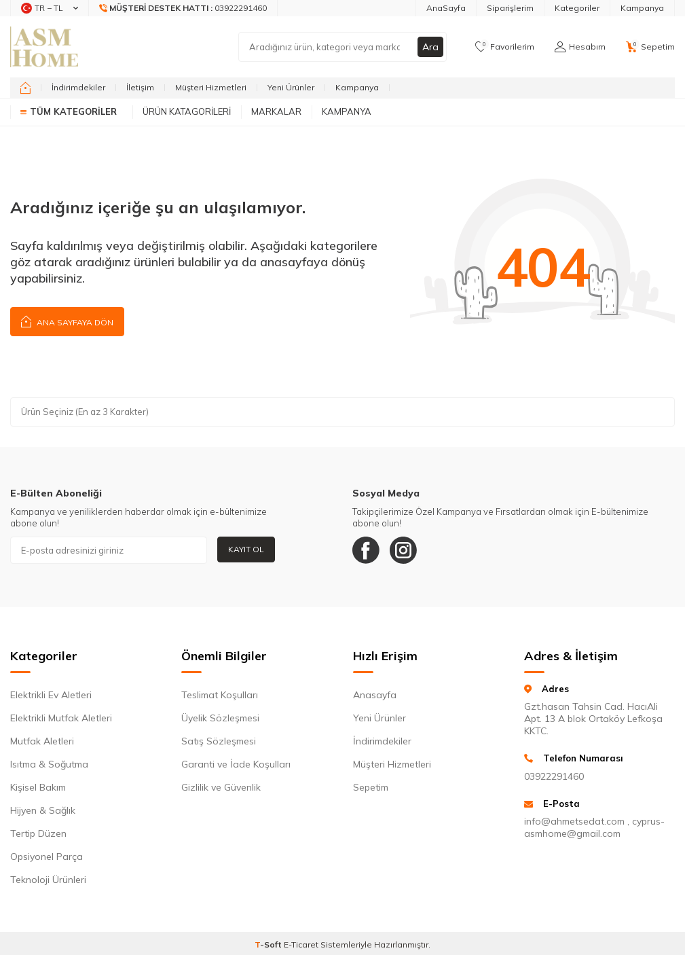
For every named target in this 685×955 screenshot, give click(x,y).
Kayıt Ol (246, 549)
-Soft (269, 944)
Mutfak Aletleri (42, 741)
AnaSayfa (446, 8)
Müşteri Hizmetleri (210, 87)
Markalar (276, 111)
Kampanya (642, 8)
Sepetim (370, 787)
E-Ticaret (301, 944)
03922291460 (554, 776)
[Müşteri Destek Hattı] (183, 8)
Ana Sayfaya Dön (67, 321)
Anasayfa (374, 695)
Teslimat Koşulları (219, 695)
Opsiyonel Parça (46, 856)
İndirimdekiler (78, 87)
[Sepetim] (650, 46)
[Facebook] (365, 550)
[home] (25, 87)
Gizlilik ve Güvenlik (221, 787)
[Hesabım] (580, 46)
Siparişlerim (510, 8)
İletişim (140, 87)
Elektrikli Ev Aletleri (51, 695)
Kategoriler (577, 8)
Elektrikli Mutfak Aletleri (61, 718)
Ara (430, 47)
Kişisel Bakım (38, 787)
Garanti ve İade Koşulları (236, 764)
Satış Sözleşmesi (218, 741)
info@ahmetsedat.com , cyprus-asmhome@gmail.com (594, 827)
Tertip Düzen (38, 833)
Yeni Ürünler (290, 87)
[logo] (44, 46)
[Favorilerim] (504, 46)
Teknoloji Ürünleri (48, 879)
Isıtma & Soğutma (49, 764)
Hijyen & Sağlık (42, 810)
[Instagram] (403, 550)
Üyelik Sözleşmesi (220, 718)
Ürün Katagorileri (187, 111)
